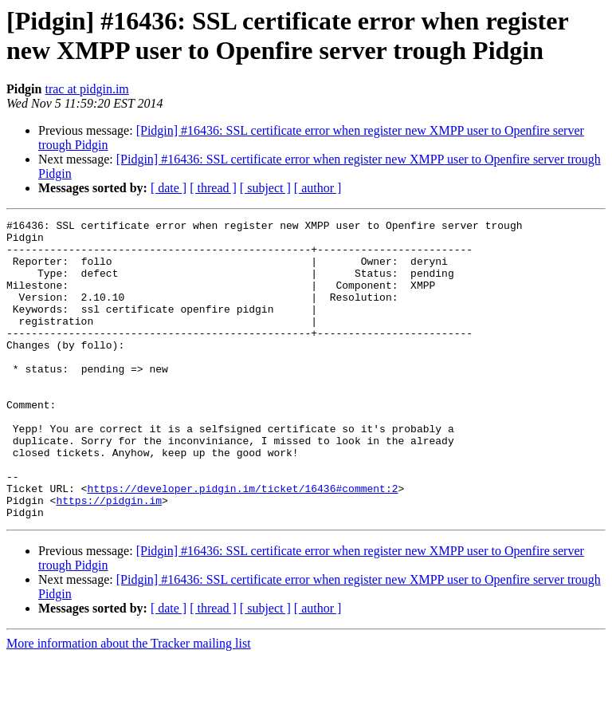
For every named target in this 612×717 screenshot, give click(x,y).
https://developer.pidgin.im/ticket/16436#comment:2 (242, 543)
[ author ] (318, 188)
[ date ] (168, 188)
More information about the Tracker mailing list (128, 703)
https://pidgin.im (109, 557)
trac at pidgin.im (86, 89)
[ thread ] (213, 188)
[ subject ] (265, 188)
